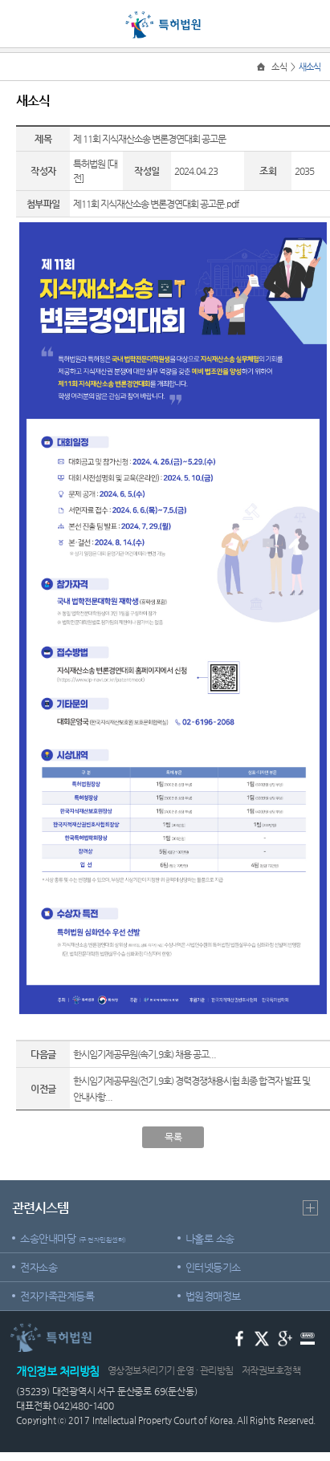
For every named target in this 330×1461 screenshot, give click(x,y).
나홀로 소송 (209, 1238)
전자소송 (38, 1267)
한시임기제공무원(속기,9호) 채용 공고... (144, 1054)
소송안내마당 (73, 1238)
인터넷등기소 (213, 1267)
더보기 (310, 1207)
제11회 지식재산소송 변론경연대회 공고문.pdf (155, 203)
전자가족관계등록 (57, 1296)
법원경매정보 (213, 1296)
